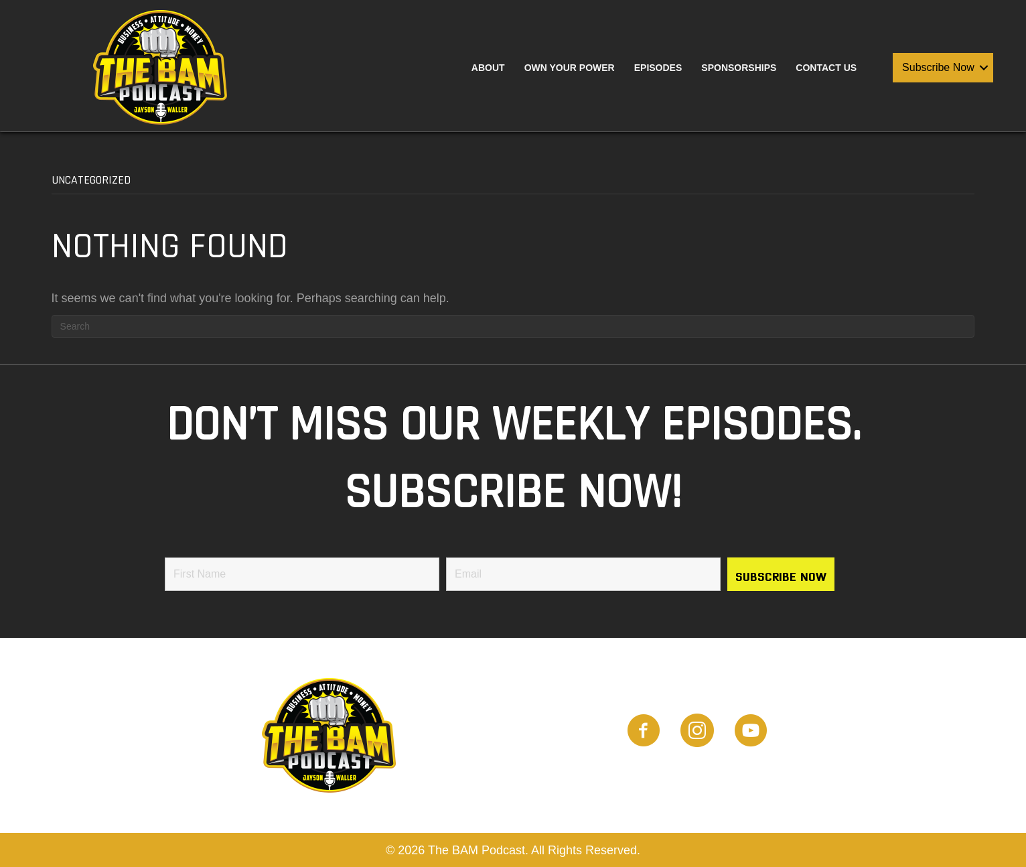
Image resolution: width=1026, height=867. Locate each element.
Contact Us (826, 67)
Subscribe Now (938, 67)
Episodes (658, 67)
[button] (983, 67)
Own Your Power (569, 67)
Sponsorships (738, 67)
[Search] (513, 326)
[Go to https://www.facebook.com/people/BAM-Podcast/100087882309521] (643, 732)
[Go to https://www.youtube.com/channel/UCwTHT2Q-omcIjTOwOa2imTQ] (750, 732)
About (488, 67)
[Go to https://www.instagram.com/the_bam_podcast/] (697, 732)
